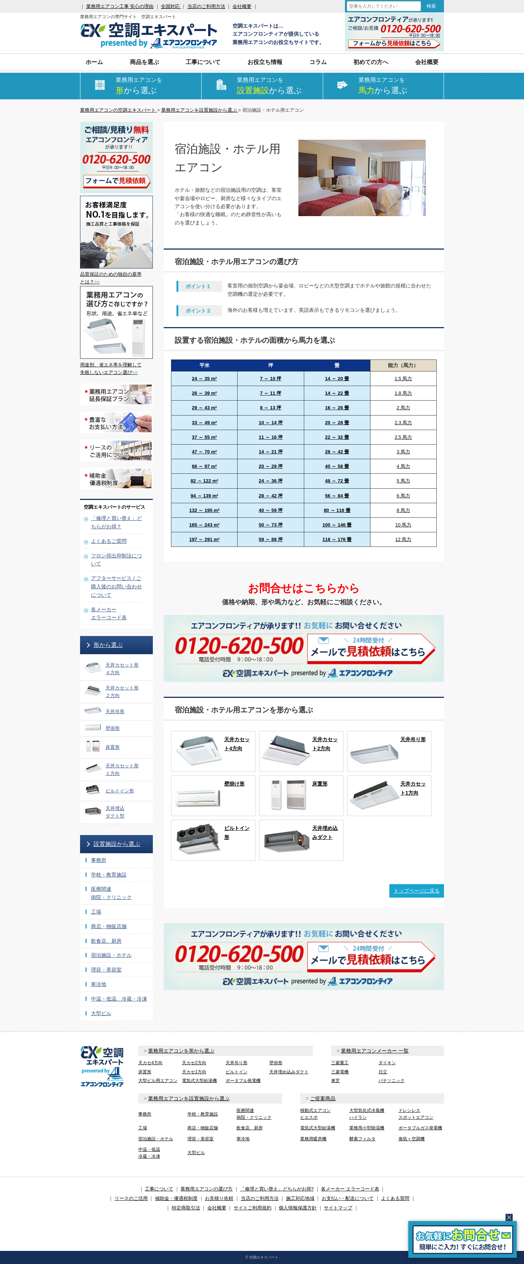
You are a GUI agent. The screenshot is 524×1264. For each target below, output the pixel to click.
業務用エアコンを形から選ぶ (181, 1051)
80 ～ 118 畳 (337, 510)
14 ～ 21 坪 (271, 451)
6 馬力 (403, 495)
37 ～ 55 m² (204, 437)
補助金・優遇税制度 (176, 1198)
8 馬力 (403, 510)
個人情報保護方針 (298, 1208)
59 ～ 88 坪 (271, 539)
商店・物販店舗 (109, 926)
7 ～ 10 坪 (271, 378)
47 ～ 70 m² (204, 451)
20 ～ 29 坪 (271, 466)
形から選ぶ (108, 645)
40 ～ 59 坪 (271, 510)
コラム (318, 62)
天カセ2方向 (194, 1062)
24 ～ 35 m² (204, 378)
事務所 (98, 860)
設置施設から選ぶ (117, 844)
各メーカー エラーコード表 (350, 1189)
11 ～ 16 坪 (271, 437)
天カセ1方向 (194, 1071)
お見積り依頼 (219, 1198)
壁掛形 (275, 1062)
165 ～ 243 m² (204, 525)
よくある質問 (395, 1198)
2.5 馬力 (403, 437)
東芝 (335, 1080)
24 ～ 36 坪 (271, 481)
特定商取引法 (186, 1208)
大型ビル (101, 1013)
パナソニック (391, 1080)
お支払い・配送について (348, 1198)
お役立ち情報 (264, 62)
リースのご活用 (131, 1198)
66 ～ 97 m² (204, 466)
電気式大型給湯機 (199, 1080)
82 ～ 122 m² (204, 481)
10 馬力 (403, 525)
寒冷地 (98, 984)
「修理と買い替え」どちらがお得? (277, 1189)
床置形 (144, 1071)
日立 (382, 1071)
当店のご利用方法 (206, 6)
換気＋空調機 (411, 1138)
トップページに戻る (417, 891)
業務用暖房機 (313, 1138)
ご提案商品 (323, 1098)
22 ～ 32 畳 (337, 437)
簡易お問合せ (462, 1239)
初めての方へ (370, 62)
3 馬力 (403, 451)
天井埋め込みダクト (289, 1071)
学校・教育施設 (109, 875)
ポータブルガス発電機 (420, 1127)
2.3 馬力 (403, 422)
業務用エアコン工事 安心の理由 (120, 6)
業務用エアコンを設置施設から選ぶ (189, 1098)
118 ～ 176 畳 (337, 539)
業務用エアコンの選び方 (206, 1189)
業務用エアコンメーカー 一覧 (375, 1051)
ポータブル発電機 (243, 1080)
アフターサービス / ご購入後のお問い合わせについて (116, 586)
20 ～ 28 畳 (337, 422)
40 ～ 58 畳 (337, 466)
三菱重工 (340, 1062)
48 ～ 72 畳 (337, 481)
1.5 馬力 (403, 378)
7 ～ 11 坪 (271, 393)
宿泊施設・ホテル (111, 955)
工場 (96, 912)
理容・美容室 (106, 970)
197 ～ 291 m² (204, 539)
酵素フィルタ (362, 1138)
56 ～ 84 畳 (337, 495)
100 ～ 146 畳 (337, 525)
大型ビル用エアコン (158, 1080)
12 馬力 (403, 539)
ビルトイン (236, 1071)
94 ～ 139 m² (204, 495)
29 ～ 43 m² (204, 407)
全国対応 (171, 6)
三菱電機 (340, 1071)
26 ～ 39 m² (204, 393)
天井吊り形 (236, 1062)
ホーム (94, 62)
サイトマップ (338, 1208)
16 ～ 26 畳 (337, 407)
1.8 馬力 (403, 393)
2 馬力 (403, 407)
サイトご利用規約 (252, 1208)
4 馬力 (403, 466)
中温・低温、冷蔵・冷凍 (119, 999)
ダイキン (387, 1062)
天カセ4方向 (150, 1062)
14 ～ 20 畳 (337, 378)
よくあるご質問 (109, 541)
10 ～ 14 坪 (271, 422)
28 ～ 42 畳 (337, 451)
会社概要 (242, 6)
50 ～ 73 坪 (271, 525)
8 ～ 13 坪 (271, 407)
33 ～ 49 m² (204, 422)
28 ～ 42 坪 (271, 495)
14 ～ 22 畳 (337, 393)
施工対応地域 (300, 1198)
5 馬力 (403, 481)
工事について (203, 62)
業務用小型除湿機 (366, 1127)
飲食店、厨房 (106, 941)
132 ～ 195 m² (204, 510)
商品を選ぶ (144, 62)
